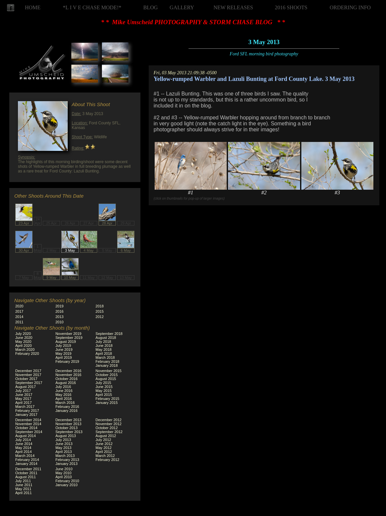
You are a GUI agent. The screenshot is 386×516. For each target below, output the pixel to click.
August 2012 (106, 436)
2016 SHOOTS (291, 7)
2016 (59, 311)
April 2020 (23, 346)
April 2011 (23, 493)
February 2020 (27, 353)
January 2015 (107, 403)
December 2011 (28, 469)
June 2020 (23, 338)
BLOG (150, 7)
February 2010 (67, 481)
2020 (19, 306)
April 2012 (104, 452)
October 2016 (66, 379)
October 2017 (26, 379)
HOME (32, 7)
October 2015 (107, 375)
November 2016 (68, 375)
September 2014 (28, 432)
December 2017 (28, 371)
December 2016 (68, 371)
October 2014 (26, 428)
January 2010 (66, 485)
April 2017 (23, 403)
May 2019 (63, 353)
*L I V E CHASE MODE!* (92, 7)
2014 (19, 317)
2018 (100, 306)
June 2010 (63, 469)
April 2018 (104, 353)
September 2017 (28, 383)
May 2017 (23, 399)
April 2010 (63, 477)
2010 (59, 322)
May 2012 (104, 448)
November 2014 (28, 424)
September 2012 (109, 432)
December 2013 (68, 420)
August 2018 (106, 338)
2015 (100, 311)
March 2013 (65, 456)
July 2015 (103, 383)
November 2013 (68, 424)
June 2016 (63, 391)
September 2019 (68, 338)
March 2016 (65, 403)
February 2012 (107, 460)
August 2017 (25, 387)
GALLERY (182, 7)
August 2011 (25, 477)
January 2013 (66, 464)
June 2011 (23, 485)
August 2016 (65, 383)
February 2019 (67, 361)
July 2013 (63, 440)
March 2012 (105, 456)
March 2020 (25, 350)
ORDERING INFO (350, 7)
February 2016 (67, 407)
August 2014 (25, 436)
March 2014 (25, 456)
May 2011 (23, 489)
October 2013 (66, 428)
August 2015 (106, 379)
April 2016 (63, 399)
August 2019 (65, 342)
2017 (19, 311)
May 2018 (104, 350)
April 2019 (63, 357)
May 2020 (23, 342)
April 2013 (63, 452)
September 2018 (109, 334)
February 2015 (107, 399)
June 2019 (63, 350)
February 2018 (107, 361)
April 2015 (104, 395)
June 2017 (23, 395)
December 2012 (108, 420)
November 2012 (108, 424)
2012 (100, 317)
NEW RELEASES (233, 7)
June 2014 (23, 444)
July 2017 (23, 391)
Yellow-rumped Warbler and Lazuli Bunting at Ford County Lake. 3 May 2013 (254, 79)
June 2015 (104, 387)
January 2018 (107, 365)
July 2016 (63, 387)
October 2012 (107, 428)
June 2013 (63, 444)
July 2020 (23, 334)
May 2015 (104, 391)
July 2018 (103, 342)
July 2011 (23, 481)
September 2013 (68, 432)
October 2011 (26, 473)
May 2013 (63, 448)
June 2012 (104, 444)
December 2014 (28, 420)
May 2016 (63, 395)
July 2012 (103, 440)
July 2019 (63, 346)
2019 (59, 306)
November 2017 (28, 375)
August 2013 (65, 436)
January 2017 (26, 415)
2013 (59, 317)
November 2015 (108, 371)
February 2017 (27, 411)
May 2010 (63, 473)
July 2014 (23, 440)
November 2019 (68, 334)
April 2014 (23, 452)
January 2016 (66, 411)
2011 (19, 322)
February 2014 (27, 460)
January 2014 (26, 464)
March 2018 (105, 357)
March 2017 (25, 407)
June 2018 (104, 346)
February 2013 (67, 460)
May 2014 (23, 448)
